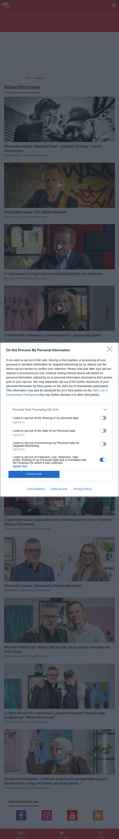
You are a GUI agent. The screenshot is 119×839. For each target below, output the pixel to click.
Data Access (59, 489)
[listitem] (59, 409)
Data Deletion (36, 489)
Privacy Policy (83, 489)
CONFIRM (34, 474)
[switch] (103, 418)
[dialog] (59, 419)
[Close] (111, 350)
